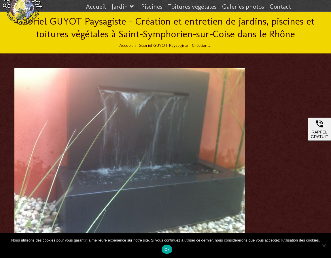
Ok (166, 249)
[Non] (324, 245)
